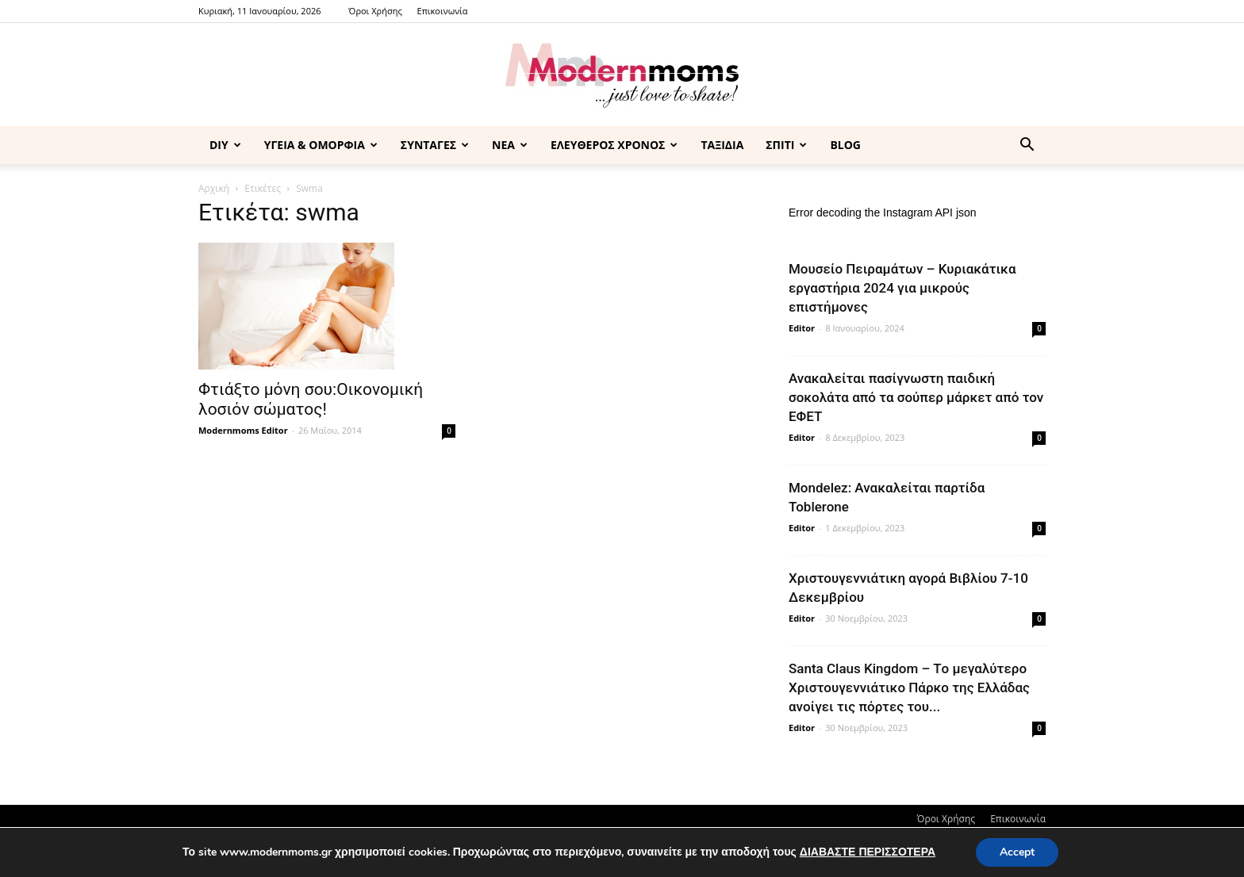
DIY (225, 144)
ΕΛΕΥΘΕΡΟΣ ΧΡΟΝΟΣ (614, 144)
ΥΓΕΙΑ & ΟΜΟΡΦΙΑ (321, 144)
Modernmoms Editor (243, 430)
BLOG (845, 144)
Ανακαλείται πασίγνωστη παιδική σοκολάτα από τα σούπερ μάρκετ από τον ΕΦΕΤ (916, 397)
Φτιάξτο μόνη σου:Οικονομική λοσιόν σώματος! (310, 399)
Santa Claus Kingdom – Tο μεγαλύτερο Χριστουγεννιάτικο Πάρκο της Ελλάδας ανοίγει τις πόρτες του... (909, 687)
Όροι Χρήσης (374, 11)
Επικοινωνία (442, 11)
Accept (1017, 852)
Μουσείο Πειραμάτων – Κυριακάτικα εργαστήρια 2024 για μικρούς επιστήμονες (902, 288)
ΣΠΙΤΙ (786, 144)
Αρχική (213, 188)
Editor (802, 328)
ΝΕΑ (510, 144)
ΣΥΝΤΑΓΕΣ (435, 144)
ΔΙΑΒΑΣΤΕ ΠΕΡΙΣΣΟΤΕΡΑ (867, 852)
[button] (1027, 146)
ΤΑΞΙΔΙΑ (722, 144)
